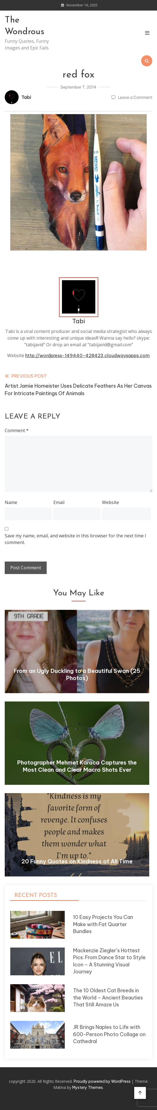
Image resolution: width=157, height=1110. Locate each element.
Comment (17, 430)
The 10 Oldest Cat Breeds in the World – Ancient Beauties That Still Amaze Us (108, 997)
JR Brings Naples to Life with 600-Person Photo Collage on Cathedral (109, 1034)
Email (58, 502)
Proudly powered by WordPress (102, 1081)
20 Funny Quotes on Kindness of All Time (77, 861)
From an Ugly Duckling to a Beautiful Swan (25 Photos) (77, 674)
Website (110, 502)
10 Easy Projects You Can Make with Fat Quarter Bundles (103, 924)
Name (11, 502)
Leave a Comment (135, 97)
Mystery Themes (87, 1087)
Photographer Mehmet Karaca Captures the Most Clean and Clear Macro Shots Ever (77, 766)
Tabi (26, 97)
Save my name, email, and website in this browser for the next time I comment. (75, 539)
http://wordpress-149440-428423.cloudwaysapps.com (87, 355)
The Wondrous (24, 26)
